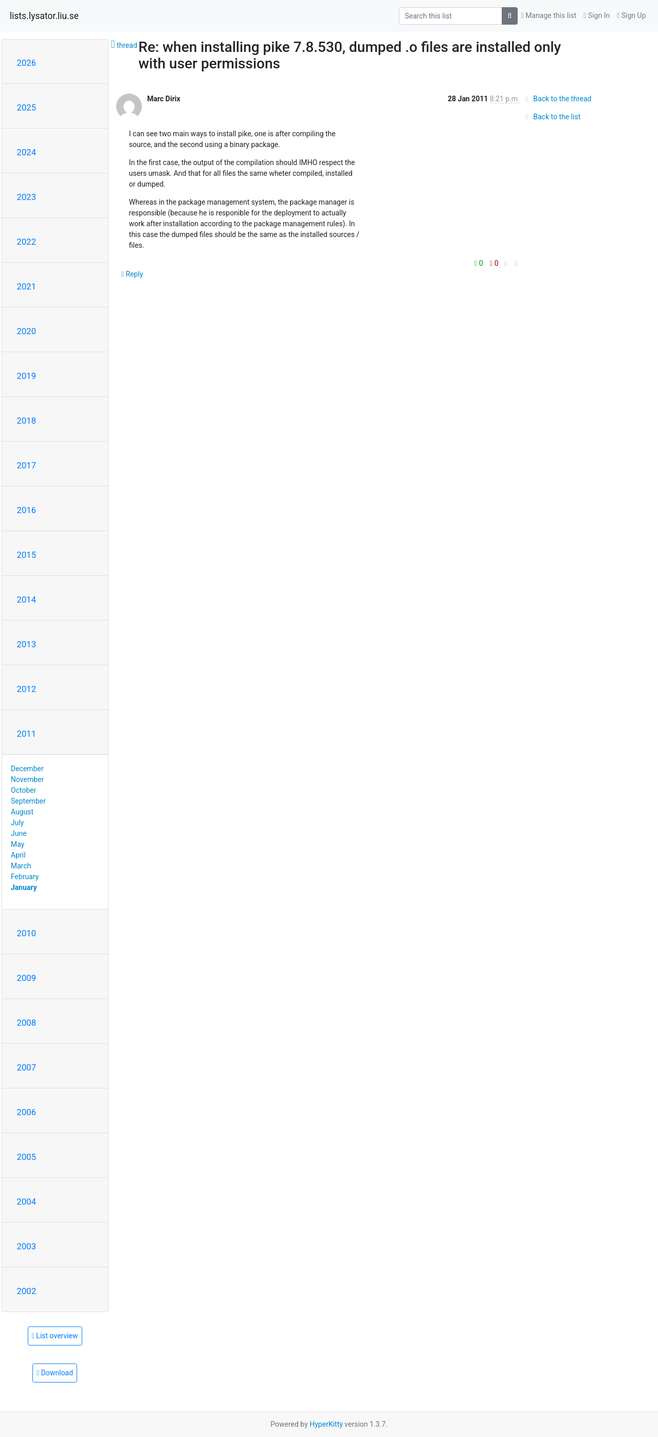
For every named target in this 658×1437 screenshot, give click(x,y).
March (21, 866)
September (28, 801)
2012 (26, 689)
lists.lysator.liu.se (44, 16)
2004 (26, 1201)
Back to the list (551, 117)
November (27, 779)
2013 (26, 644)
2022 (26, 242)
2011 (26, 734)
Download (54, 1373)
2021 (26, 286)
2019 (26, 376)
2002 (26, 1291)
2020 (26, 331)
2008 (26, 1022)
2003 (26, 1246)
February (25, 876)
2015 (26, 555)
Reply (132, 274)
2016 (26, 510)
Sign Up (631, 15)
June (19, 833)
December (27, 769)
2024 (26, 152)
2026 (26, 63)
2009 (26, 978)
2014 (26, 599)
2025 (26, 107)
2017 (26, 465)
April (18, 855)
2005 (26, 1157)
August (22, 812)
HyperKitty (326, 1424)
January (24, 887)
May (17, 844)
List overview (55, 1336)
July (17, 822)
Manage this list (549, 15)
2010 (26, 933)
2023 (26, 197)
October (23, 790)
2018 (26, 420)
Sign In (596, 15)
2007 (26, 1067)
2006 (26, 1112)
